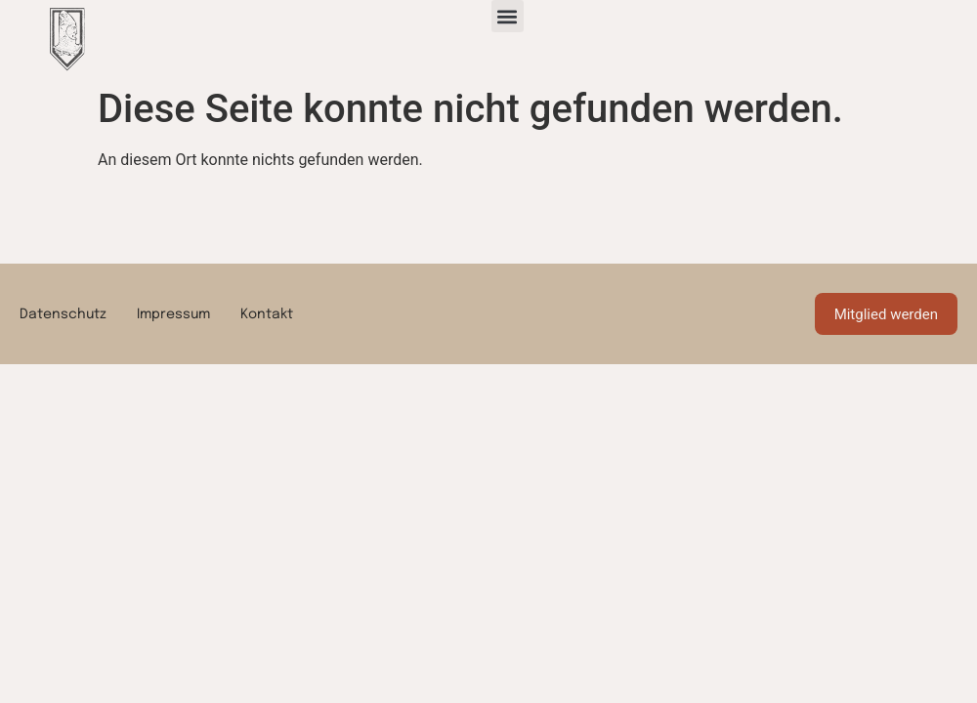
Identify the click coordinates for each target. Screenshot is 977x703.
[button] (507, 16)
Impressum (173, 314)
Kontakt (266, 314)
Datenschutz (63, 314)
